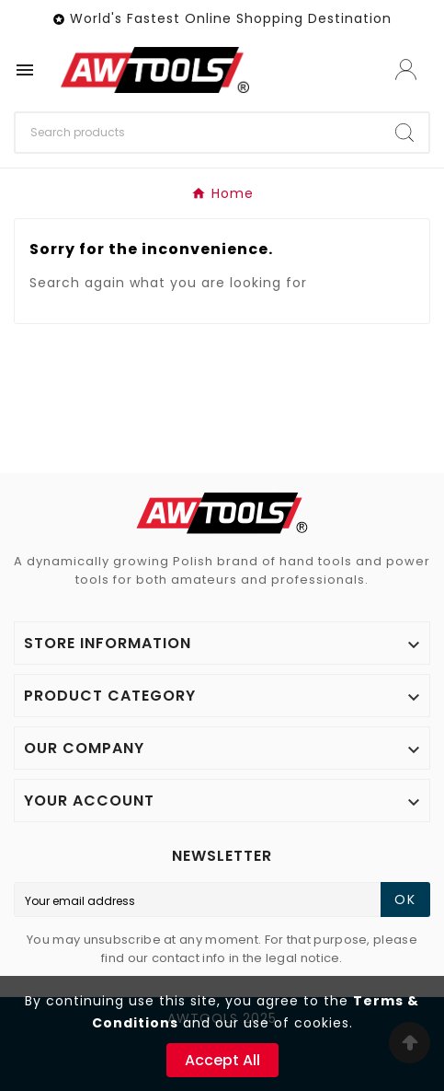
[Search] (198, 132)
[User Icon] (405, 69)
